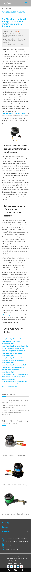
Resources (6, 531)
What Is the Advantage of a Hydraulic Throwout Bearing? (15, 406)
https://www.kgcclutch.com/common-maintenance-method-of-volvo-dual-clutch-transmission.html (14, 384)
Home (5, 8)
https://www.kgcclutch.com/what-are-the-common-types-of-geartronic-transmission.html (14, 360)
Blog (9, 8)
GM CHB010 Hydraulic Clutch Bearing (14, 455)
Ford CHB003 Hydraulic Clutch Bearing (14, 485)
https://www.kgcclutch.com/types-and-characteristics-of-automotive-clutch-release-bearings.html (15, 377)
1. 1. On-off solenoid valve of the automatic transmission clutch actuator (14, 35)
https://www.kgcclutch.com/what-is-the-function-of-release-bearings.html (15, 347)
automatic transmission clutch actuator (14, 113)
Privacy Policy (17, 563)
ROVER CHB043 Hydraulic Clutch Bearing (15, 514)
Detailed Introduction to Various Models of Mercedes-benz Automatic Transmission (15, 412)
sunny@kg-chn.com (10, 545)
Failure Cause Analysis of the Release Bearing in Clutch (15, 401)
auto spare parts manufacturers (12, 315)
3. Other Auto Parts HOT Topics (13, 44)
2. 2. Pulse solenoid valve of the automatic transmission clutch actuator (14, 40)
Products (5, 523)
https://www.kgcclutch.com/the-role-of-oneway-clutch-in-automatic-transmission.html (15, 341)
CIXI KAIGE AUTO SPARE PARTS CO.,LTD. (15, 558)
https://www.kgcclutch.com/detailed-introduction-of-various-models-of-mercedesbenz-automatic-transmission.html (14, 368)
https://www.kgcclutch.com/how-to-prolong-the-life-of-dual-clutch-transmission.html (14, 353)
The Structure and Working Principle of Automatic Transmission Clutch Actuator (13, 12)
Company (5, 527)
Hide (17, 31)
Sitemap (10, 563)
